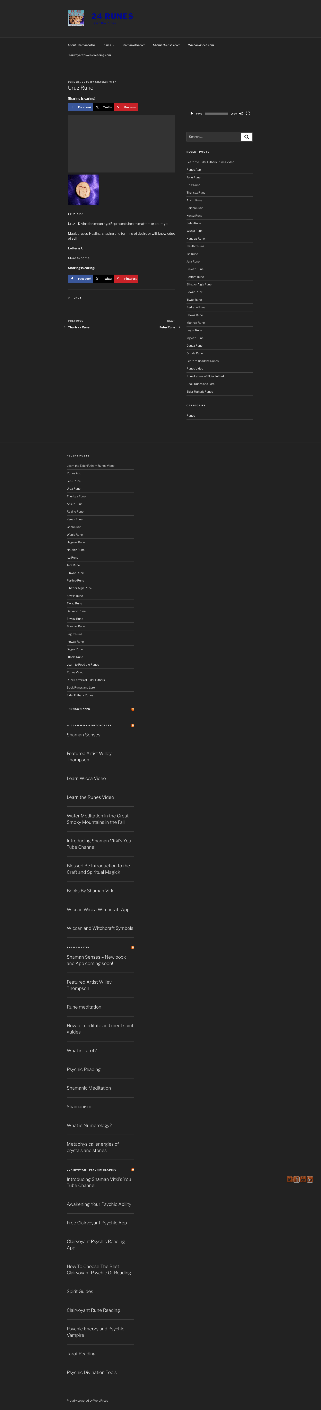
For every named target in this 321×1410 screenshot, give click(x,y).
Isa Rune (192, 254)
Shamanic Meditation (89, 1088)
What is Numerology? (89, 1125)
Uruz (78, 297)
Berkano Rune (195, 307)
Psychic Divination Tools (92, 1372)
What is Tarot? (82, 1050)
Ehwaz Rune (194, 315)
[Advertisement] (121, 143)
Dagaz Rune (194, 345)
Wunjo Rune (194, 230)
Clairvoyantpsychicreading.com (89, 55)
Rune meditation (84, 1007)
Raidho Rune (194, 208)
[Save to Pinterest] (126, 107)
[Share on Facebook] (80, 107)
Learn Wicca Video (86, 778)
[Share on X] (103, 107)
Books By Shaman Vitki (90, 890)
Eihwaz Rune (194, 269)
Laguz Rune (194, 330)
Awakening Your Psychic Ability (99, 1204)
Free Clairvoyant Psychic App (97, 1222)
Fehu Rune (193, 177)
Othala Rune (194, 353)
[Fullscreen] (248, 114)
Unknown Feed (78, 709)
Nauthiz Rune (195, 246)
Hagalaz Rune (195, 238)
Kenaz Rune (194, 215)
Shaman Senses (83, 734)
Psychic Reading (84, 1069)
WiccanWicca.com (201, 45)
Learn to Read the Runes (202, 361)
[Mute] (241, 114)
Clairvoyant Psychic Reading (91, 1169)
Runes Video (194, 368)
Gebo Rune (193, 223)
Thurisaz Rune (195, 192)
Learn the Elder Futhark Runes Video (210, 162)
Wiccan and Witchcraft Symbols (100, 928)
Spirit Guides (80, 1291)
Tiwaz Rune (194, 299)
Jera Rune (193, 261)
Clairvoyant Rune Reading (93, 1310)
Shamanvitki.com (133, 45)
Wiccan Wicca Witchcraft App (98, 909)
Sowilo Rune (194, 292)
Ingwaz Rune (194, 338)
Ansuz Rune (194, 200)
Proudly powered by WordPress (87, 1400)
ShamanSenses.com (166, 45)
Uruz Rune (193, 185)
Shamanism (79, 1106)
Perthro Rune (195, 276)
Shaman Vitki (106, 81)
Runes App (193, 169)
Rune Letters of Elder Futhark (205, 376)
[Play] (192, 114)
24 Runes (113, 16)
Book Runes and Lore (200, 383)
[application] (219, 99)
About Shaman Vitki (81, 45)
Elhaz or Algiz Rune (198, 284)
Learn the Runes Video (90, 797)
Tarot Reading (81, 1353)
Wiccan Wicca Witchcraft (89, 725)
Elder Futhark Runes (199, 391)
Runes (109, 45)
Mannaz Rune (195, 322)
